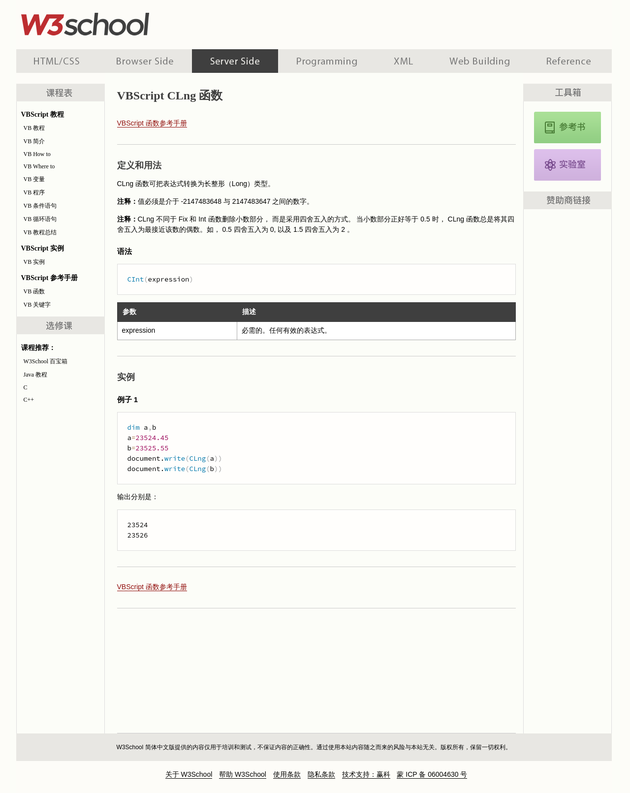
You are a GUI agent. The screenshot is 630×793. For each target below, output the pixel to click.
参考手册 (570, 61)
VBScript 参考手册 (567, 127)
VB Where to (39, 166)
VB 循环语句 (40, 219)
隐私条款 (321, 774)
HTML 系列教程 (57, 61)
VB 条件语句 (40, 205)
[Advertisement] (378, 22)
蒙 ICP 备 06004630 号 (432, 774)
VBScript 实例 (567, 165)
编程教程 (327, 61)
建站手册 (479, 61)
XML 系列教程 (403, 61)
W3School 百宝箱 (46, 361)
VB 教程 (34, 128)
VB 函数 (34, 291)
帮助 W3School (242, 774)
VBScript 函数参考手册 (152, 123)
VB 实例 (34, 261)
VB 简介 (34, 141)
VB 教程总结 (40, 232)
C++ (29, 399)
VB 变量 (34, 179)
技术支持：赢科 (366, 774)
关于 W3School (189, 774)
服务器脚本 (235, 61)
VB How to (37, 154)
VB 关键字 (37, 304)
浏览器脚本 (145, 61)
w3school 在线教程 (107, 22)
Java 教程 (35, 374)
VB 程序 (34, 192)
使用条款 (287, 774)
